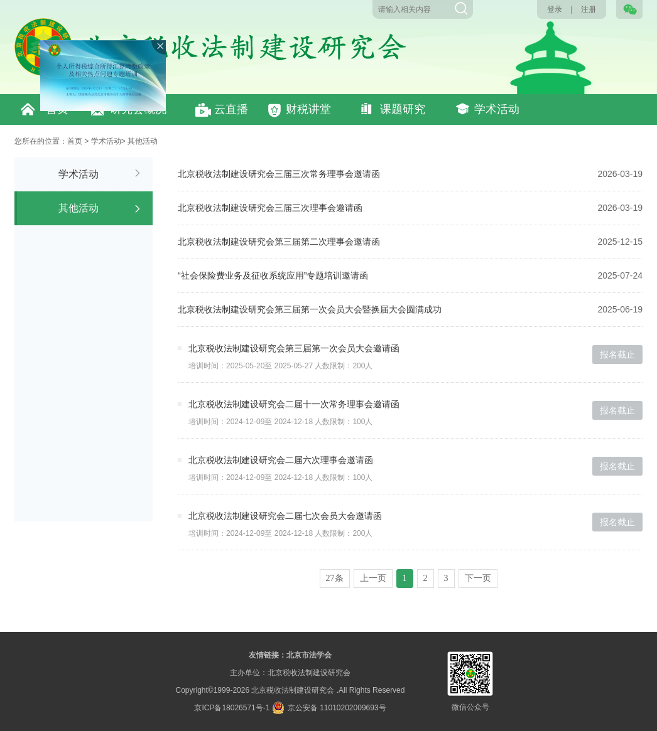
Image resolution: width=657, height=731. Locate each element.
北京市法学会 (309, 655)
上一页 (373, 578)
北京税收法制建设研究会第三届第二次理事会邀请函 (279, 242)
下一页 (478, 578)
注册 (588, 9)
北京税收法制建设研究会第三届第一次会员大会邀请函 (293, 348)
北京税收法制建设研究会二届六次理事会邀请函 (280, 460)
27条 (335, 578)
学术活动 (496, 109)
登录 (554, 9)
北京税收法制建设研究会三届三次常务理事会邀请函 (279, 174)
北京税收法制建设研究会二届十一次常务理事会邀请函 (293, 404)
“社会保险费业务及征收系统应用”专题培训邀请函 (273, 275)
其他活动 (143, 141)
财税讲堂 (308, 109)
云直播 (231, 109)
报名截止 (617, 354)
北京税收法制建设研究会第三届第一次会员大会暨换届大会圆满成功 (310, 309)
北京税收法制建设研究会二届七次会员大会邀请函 (285, 516)
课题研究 (402, 109)
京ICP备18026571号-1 (231, 707)
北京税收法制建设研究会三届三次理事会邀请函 (270, 208)
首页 (74, 141)
